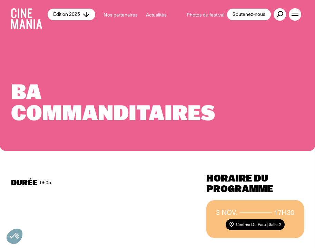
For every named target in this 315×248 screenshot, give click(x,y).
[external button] (280, 14)
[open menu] (295, 14)
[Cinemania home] (29, 14)
